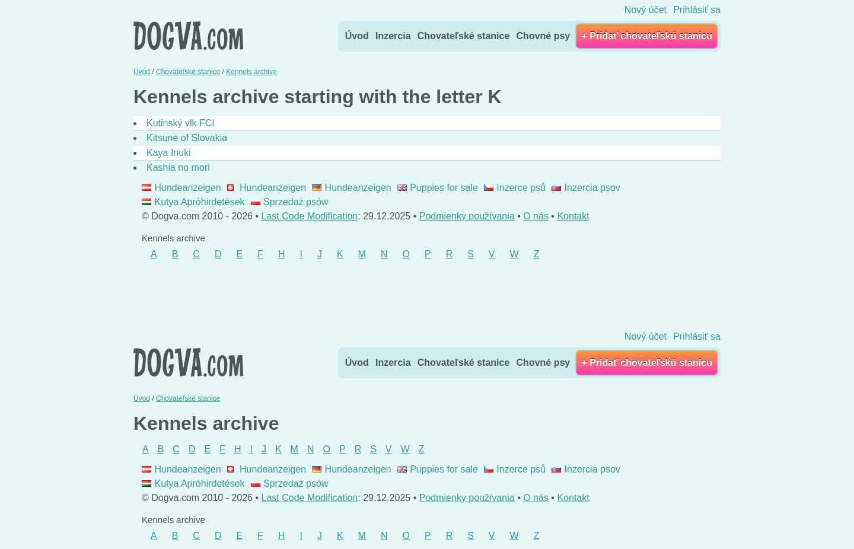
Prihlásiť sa (697, 10)
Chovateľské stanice (464, 36)
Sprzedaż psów (290, 202)
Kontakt (573, 216)
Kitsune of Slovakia (186, 138)
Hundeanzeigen (181, 188)
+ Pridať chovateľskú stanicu (646, 36)
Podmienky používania (467, 216)
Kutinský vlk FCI (180, 123)
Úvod (357, 36)
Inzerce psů (515, 188)
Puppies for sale (437, 188)
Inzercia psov (586, 188)
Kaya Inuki (168, 153)
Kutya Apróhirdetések (193, 202)
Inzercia (393, 36)
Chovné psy (544, 36)
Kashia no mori (178, 167)
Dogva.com (188, 35)
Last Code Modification (310, 216)
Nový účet (645, 10)
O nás (536, 216)
